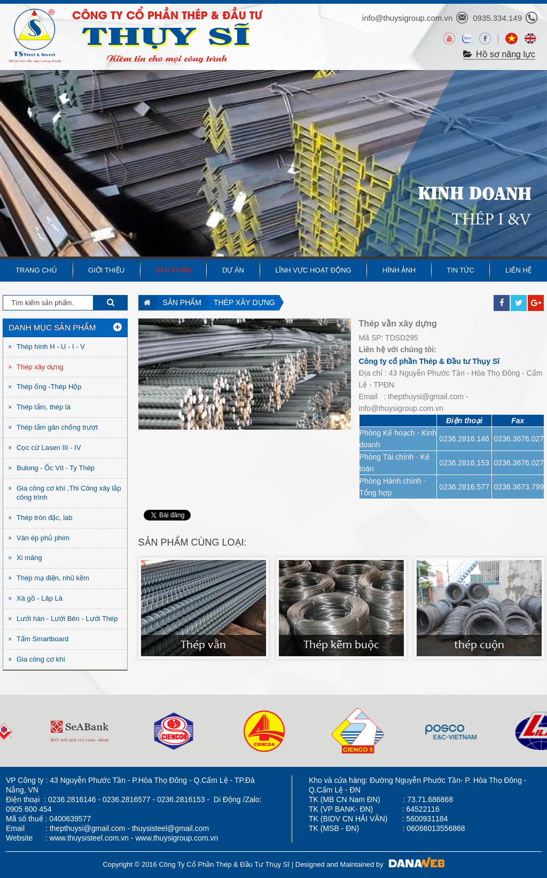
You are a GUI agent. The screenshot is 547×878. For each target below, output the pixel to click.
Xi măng (29, 558)
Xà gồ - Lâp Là (39, 598)
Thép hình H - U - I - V (51, 347)
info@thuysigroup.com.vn (407, 17)
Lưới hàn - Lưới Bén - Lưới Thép (67, 619)
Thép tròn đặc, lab (45, 518)
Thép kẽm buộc (341, 645)
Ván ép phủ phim (43, 538)
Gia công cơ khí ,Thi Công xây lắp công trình (69, 492)
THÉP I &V (491, 220)
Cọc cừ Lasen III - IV (49, 448)
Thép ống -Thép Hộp (49, 387)
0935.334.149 (497, 17)
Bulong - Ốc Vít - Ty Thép (56, 468)
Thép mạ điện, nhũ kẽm (53, 578)
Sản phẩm (182, 302)
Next (8, 730)
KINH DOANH (474, 191)
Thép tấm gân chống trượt (57, 427)
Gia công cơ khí (41, 659)
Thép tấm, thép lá (44, 407)
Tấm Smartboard (42, 639)
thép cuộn (479, 645)
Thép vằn (203, 645)
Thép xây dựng (244, 302)
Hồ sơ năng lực (499, 54)
